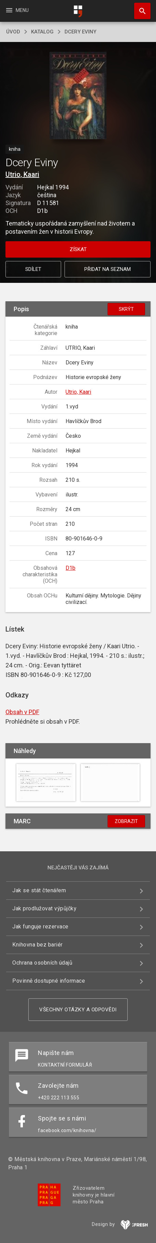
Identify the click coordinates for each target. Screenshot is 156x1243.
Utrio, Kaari (22, 174)
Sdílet (33, 269)
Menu (17, 10)
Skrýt (126, 309)
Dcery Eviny (80, 32)
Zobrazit (126, 821)
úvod (13, 32)
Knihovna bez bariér (37, 944)
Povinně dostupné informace (48, 981)
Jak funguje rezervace (40, 926)
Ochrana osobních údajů (42, 962)
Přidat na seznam (107, 269)
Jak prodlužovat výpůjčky (44, 908)
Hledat (139, 7)
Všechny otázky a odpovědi (78, 1010)
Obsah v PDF (22, 712)
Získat (78, 249)
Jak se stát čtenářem (39, 890)
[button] (78, 96)
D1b (70, 568)
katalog (42, 32)
